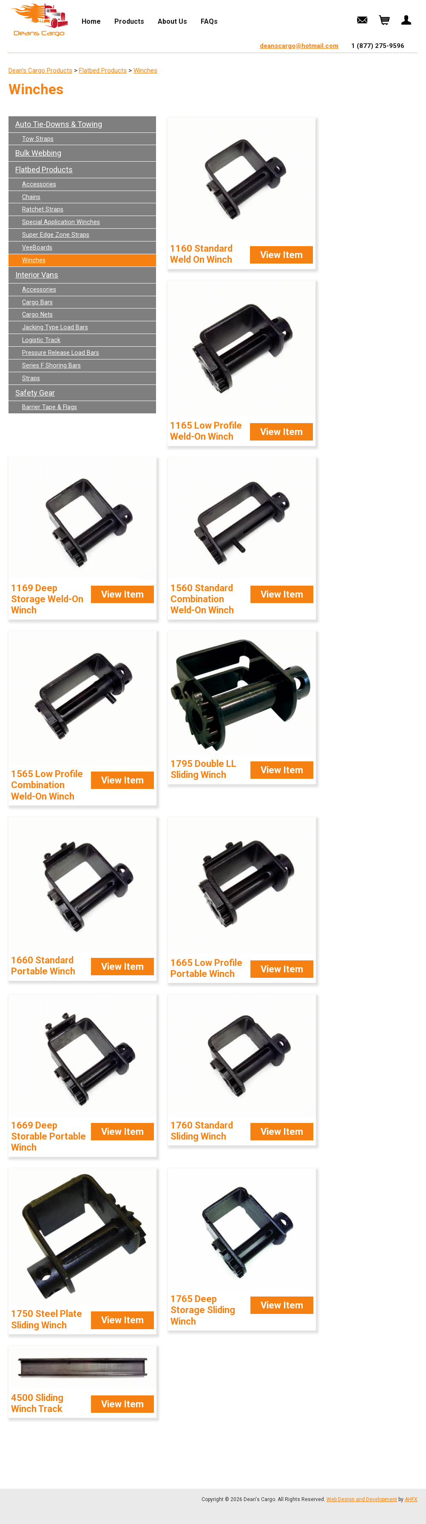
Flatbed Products (103, 70)
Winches (145, 70)
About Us (172, 21)
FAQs (209, 21)
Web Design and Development (362, 1499)
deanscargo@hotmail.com (299, 46)
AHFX (411, 1499)
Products (129, 21)
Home (91, 21)
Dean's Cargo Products (40, 70)
